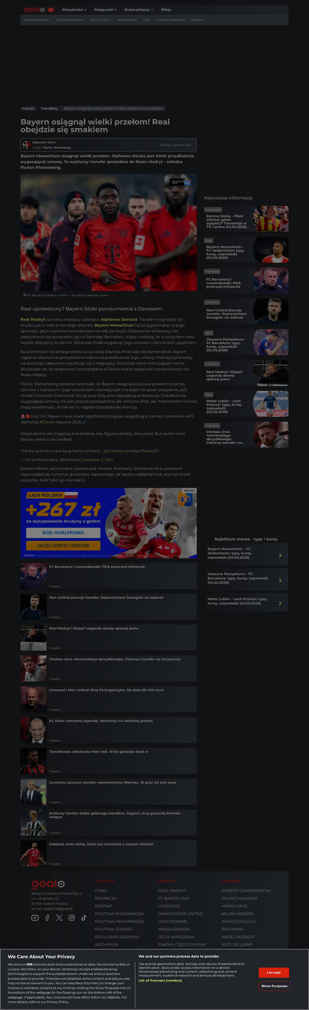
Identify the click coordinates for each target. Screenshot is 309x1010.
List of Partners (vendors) (160, 980)
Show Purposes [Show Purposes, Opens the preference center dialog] (274, 986)
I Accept (274, 972)
